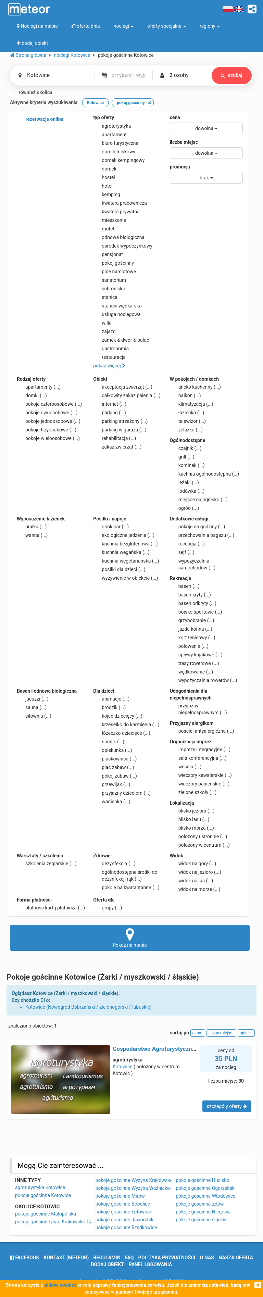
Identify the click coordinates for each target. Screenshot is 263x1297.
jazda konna (191, 629)
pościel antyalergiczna (202, 731)
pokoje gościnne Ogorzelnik (205, 1188)
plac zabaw (113, 767)
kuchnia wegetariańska (126, 560)
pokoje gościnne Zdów (200, 1204)
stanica (105, 297)
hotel (102, 185)
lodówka (187, 491)
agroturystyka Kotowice (40, 1187)
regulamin (107, 1257)
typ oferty (103, 117)
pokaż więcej (109, 365)
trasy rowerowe (194, 663)
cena (175, 117)
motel (103, 228)
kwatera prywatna (116, 211)
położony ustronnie (198, 836)
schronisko (109, 288)
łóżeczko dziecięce (121, 733)
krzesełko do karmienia (126, 724)
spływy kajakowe (196, 654)
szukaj (231, 75)
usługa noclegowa (116, 314)
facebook (24, 1257)
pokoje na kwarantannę (126, 887)
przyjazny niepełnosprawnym (198, 708)
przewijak (111, 784)
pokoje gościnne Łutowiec (123, 1211)
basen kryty (190, 594)
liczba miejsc (184, 142)
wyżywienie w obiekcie (125, 578)
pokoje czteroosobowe (49, 404)
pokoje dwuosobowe (47, 412)
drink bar (111, 526)
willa (102, 322)
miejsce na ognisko (199, 499)
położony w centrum (200, 845)
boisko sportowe (196, 611)
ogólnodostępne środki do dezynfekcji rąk (125, 875)
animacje (111, 698)
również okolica (31, 93)
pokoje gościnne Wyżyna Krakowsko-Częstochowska (152, 1180)
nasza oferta (235, 1257)
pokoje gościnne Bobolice (123, 1204)
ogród (184, 508)
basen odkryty (193, 603)
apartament (109, 134)
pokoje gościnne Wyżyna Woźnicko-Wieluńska (144, 1188)
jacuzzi (33, 698)
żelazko (186, 429)
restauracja (109, 357)
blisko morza (192, 827)
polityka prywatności (166, 1257)
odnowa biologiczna (119, 237)
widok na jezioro (195, 872)
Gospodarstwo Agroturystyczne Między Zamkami (177, 1048)
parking (109, 412)
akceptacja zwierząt (122, 386)
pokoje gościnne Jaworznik (124, 1219)
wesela (186, 766)
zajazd (104, 331)
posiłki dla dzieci (119, 569)
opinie (246, 1033)
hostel (104, 177)
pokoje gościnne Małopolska (45, 1214)
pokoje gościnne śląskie (201, 1219)
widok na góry (193, 863)
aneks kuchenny (195, 386)
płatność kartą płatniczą (51, 907)
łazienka (187, 412)
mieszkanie (109, 220)
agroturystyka (112, 126)
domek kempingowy (119, 160)
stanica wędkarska (117, 305)
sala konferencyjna (198, 758)
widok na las (191, 880)
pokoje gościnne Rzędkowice (126, 1227)
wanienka (111, 801)
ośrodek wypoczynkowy (122, 245)
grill (182, 456)
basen (185, 586)
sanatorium (109, 280)
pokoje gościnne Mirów (120, 1196)
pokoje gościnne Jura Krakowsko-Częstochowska (68, 1221)
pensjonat (108, 254)
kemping (106, 194)
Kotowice (123, 1066)
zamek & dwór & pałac (121, 340)
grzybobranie (192, 620)
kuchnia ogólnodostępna (204, 473)
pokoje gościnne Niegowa (203, 1211)
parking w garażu (119, 429)
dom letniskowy (114, 151)
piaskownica (115, 758)
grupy (107, 907)
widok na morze (195, 889)
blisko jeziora (192, 810)
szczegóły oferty (227, 1106)
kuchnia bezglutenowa (125, 543)
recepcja (187, 543)
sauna (32, 707)
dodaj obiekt (107, 1264)
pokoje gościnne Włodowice (205, 1196)
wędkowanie (191, 671)
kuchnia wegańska (121, 552)
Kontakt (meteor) (66, 1257)
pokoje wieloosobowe (48, 438)
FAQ (129, 1257)
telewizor (188, 421)
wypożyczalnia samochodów (193, 563)
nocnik (108, 741)
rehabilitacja (114, 438)
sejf (182, 552)
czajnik (186, 448)
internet (109, 404)
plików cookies (60, 1285)
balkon (185, 395)
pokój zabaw (115, 775)
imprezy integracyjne (200, 749)
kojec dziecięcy (117, 716)
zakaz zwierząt (117, 446)
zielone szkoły (193, 792)
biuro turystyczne (115, 143)
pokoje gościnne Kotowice (43, 1195)
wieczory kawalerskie (201, 775)
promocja (180, 166)
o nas (207, 1257)
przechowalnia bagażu (202, 535)
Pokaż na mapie (129, 937)
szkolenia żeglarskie (47, 863)
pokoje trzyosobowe (46, 429)
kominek (187, 465)
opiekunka (112, 750)
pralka (32, 526)
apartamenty (39, 386)
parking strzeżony (120, 421)
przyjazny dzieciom (122, 793)
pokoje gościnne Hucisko (202, 1180)
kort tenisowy (192, 637)
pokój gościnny (113, 263)
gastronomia (111, 348)
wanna (32, 535)
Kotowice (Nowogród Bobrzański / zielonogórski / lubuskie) (88, 1007)
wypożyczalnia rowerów (203, 680)
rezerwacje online (40, 119)
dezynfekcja (114, 863)
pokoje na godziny (197, 526)
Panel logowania (150, 1264)
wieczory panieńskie (200, 783)
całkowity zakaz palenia (126, 395)
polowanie (189, 646)
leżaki (184, 482)
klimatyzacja (191, 404)
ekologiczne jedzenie (123, 535)
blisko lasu (190, 819)
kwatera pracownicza (120, 203)
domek (104, 168)
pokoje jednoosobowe (48, 421)
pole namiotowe (114, 271)
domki (32, 395)
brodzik (109, 707)
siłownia (34, 716)
